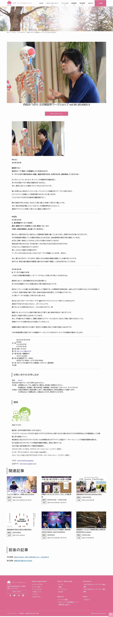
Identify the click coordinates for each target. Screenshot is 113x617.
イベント (14, 32)
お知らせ (90, 3)
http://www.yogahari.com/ (29, 465)
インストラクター (38, 590)
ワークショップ (21, 32)
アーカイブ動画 (63, 600)
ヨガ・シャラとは (38, 585)
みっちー (21, 381)
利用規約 (21, 614)
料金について (37, 592)
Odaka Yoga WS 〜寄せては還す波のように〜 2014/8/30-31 (33, 558)
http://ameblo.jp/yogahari (26, 461)
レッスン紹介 (37, 588)
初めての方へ (37, 597)
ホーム (8, 32)
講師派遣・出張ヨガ (64, 605)
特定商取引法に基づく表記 (32, 614)
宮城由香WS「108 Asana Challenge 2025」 (90, 495)
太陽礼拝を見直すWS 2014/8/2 (24, 561)
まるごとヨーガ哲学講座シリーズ (68, 603)
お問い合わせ (16, 593)
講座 (60, 588)
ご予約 (100, 3)
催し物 (61, 592)
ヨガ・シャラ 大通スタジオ (25, 352)
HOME (41, 3)
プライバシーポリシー (12, 614)
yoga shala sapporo (101, 614)
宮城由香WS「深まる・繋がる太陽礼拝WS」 (21, 530)
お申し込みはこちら (56, 114)
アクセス (35, 595)
